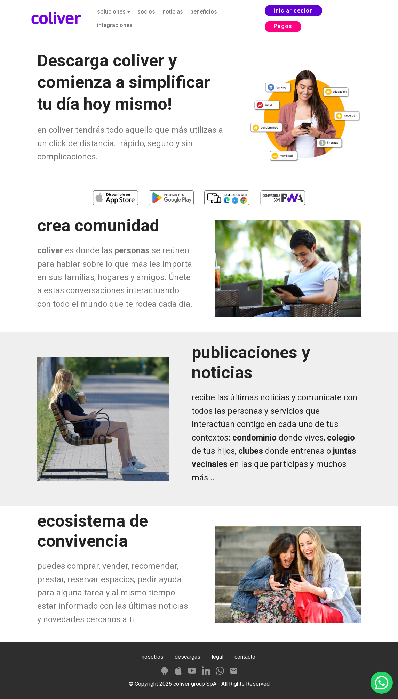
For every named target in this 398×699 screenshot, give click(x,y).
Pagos (283, 26)
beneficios (203, 11)
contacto (244, 656)
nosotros (153, 656)
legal (217, 656)
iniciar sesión (293, 10)
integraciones (115, 25)
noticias (172, 11)
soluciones (111, 11)
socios (146, 11)
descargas (187, 656)
